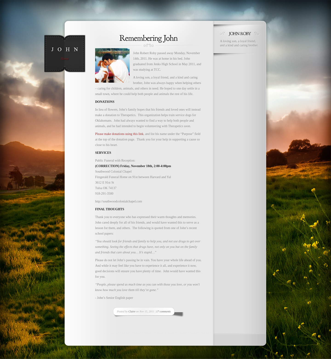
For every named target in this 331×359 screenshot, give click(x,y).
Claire (131, 311)
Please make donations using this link (119, 134)
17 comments (163, 311)
